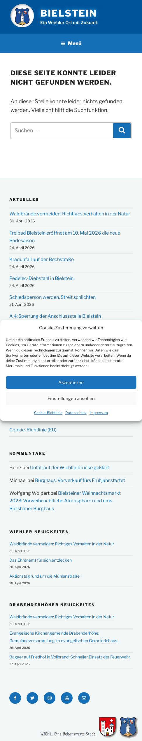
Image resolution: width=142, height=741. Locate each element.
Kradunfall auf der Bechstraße (41, 259)
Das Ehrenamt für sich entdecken (40, 560)
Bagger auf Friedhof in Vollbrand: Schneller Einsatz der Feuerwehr (69, 656)
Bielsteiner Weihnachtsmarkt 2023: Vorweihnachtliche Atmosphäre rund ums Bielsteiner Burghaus (65, 500)
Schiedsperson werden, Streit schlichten (52, 297)
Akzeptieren (71, 382)
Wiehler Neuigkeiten (39, 531)
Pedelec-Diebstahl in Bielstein (41, 278)
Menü (71, 43)
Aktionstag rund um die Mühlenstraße (44, 576)
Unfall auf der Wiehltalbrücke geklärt (69, 467)
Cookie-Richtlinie (48, 413)
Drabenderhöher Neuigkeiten (52, 604)
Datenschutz (76, 413)
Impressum (99, 413)
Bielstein (68, 13)
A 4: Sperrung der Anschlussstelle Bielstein (55, 316)
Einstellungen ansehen (71, 398)
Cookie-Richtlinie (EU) (33, 430)
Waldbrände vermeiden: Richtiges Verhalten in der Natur (69, 214)
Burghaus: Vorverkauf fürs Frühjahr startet (80, 480)
